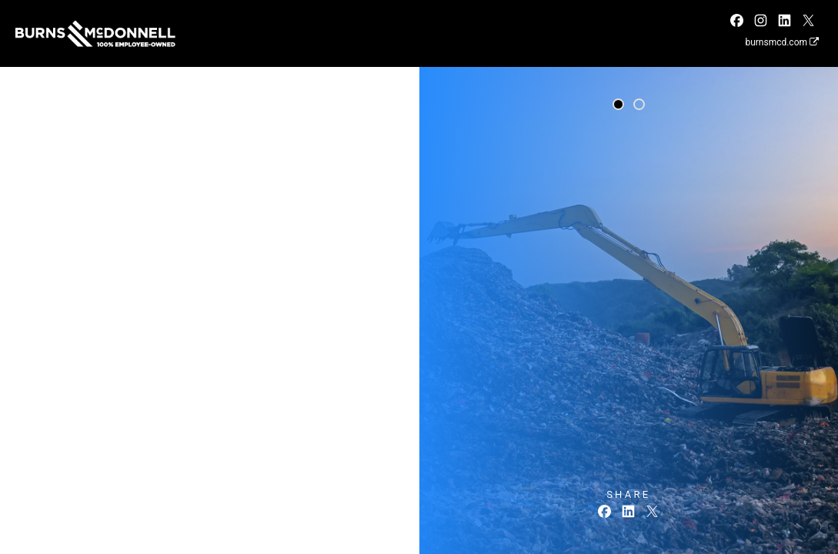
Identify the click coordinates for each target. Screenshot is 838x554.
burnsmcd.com (782, 42)
